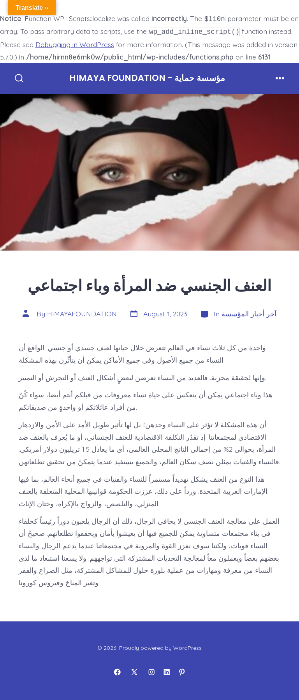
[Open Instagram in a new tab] (151, 670)
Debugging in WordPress (74, 43)
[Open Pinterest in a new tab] (181, 670)
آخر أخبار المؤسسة (249, 312)
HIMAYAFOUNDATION (82, 312)
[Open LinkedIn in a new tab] (166, 670)
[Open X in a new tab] (134, 670)
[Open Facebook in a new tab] (117, 670)
